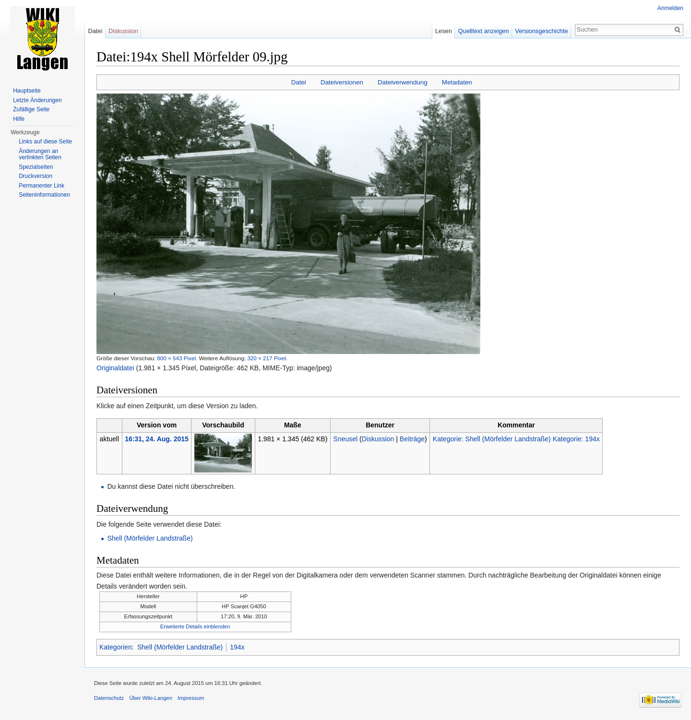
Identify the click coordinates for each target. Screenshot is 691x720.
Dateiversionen (342, 82)
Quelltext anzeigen (483, 31)
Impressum (191, 698)
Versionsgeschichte (541, 31)
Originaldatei (115, 368)
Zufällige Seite (31, 109)
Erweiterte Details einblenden (195, 626)
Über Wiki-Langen (150, 698)
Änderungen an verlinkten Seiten (40, 154)
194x (237, 647)
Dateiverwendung (403, 82)
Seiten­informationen (44, 194)
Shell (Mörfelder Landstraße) (149, 538)
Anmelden (670, 8)
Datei (298, 82)
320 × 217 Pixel (266, 358)
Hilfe (18, 119)
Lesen (443, 31)
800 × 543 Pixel (176, 358)
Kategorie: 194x (576, 439)
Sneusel (346, 439)
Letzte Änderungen (37, 100)
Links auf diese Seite (45, 141)
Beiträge (412, 439)
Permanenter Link (41, 185)
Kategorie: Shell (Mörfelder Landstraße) (492, 439)
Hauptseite (26, 90)
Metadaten (457, 82)
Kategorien (115, 647)
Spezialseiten (36, 167)
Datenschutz (109, 698)
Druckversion (35, 176)
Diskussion (378, 439)
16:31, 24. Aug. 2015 (157, 439)
